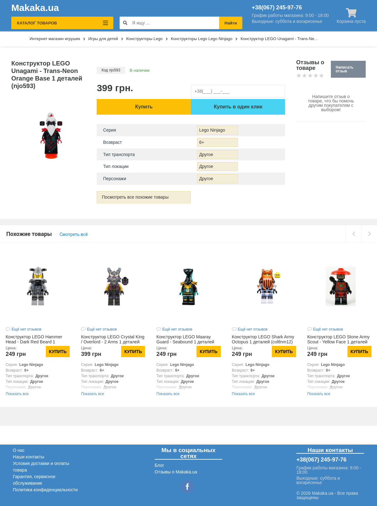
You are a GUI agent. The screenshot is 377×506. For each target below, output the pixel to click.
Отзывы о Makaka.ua (176, 471)
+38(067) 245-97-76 (277, 7)
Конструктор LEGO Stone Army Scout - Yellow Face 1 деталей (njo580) (338, 341)
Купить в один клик (238, 106)
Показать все (17, 394)
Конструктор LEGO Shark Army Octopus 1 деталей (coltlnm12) (263, 339)
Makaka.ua (35, 8)
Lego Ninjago (212, 130)
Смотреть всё (74, 234)
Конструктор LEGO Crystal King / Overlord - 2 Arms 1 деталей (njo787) (112, 341)
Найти (230, 23)
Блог (159, 465)
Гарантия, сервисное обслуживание (34, 480)
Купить (144, 106)
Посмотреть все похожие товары (135, 197)
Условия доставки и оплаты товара (41, 466)
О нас (18, 450)
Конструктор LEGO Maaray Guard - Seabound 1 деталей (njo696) (185, 341)
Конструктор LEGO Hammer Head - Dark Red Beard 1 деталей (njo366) (34, 341)
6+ (201, 142)
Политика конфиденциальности (45, 489)
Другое (206, 154)
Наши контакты (28, 456)
